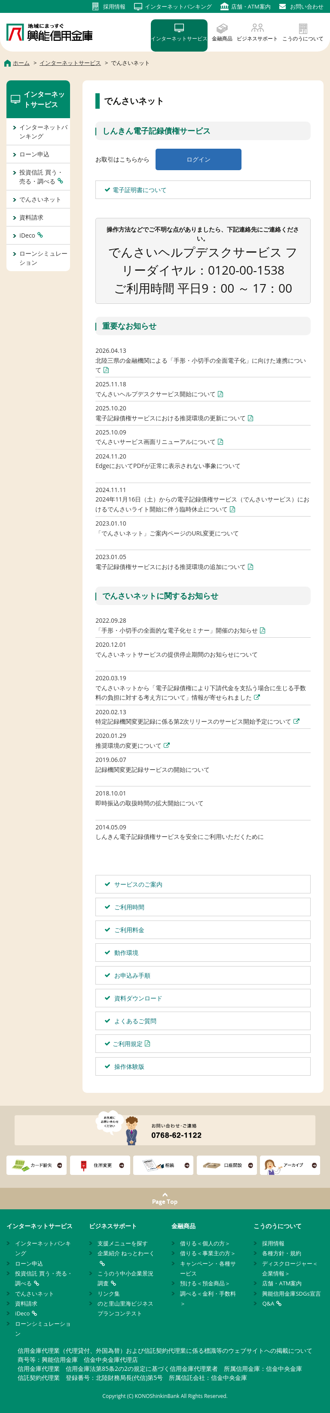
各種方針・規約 (281, 1253)
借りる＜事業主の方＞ (208, 1253)
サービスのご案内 (137, 884)
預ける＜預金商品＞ (205, 1283)
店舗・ (251, 6)
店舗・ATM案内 (282, 1283)
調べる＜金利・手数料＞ (208, 1298)
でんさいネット (40, 199)
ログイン (198, 159)
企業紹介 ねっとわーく (126, 1253)
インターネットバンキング (43, 131)
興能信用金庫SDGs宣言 (291, 1293)
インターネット (178, 6)
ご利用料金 (128, 930)
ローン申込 (34, 154)
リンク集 (109, 1293)
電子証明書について (140, 190)
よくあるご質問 (134, 1021)
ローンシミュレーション (43, 257)
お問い (307, 6)
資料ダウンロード (137, 998)
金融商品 (222, 38)
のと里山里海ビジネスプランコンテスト (125, 1308)
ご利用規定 (128, 1044)
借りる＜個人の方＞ (205, 1243)
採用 (114, 6)
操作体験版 (128, 1066)
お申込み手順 (131, 975)
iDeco (27, 235)
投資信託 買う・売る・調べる (41, 176)
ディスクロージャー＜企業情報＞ (290, 1268)
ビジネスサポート (257, 38)
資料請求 (31, 217)
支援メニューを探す (123, 1243)
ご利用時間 (128, 907)
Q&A (268, 1303)
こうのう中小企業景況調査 (125, 1278)
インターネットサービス (179, 38)
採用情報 (273, 1243)
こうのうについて (303, 38)
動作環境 (125, 952)
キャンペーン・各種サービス (208, 1268)
